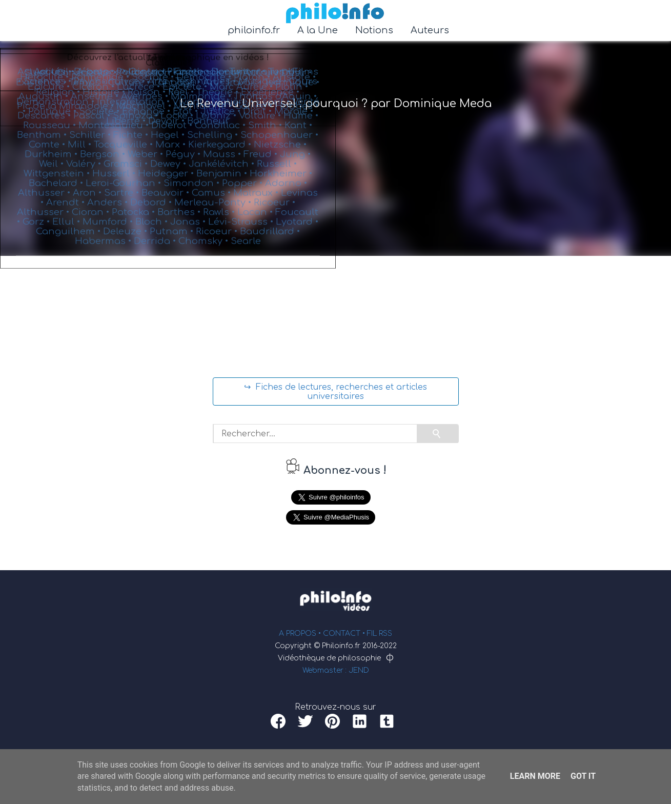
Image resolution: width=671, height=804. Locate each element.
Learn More (535, 776)
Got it (583, 776)
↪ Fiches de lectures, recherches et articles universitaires (335, 392)
